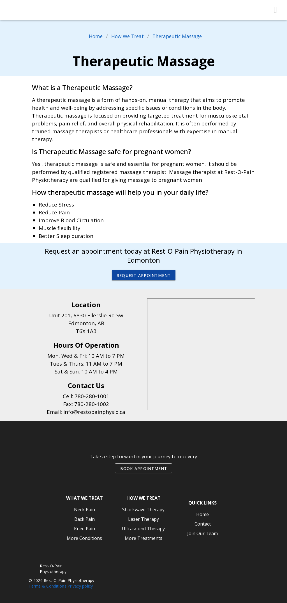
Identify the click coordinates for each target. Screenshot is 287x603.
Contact (203, 524)
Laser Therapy (143, 519)
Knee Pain (84, 529)
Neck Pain (84, 509)
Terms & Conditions (47, 586)
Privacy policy (80, 586)
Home (91, 36)
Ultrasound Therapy (143, 529)
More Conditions (84, 538)
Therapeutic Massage (179, 36)
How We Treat (126, 36)
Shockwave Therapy (143, 509)
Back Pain (84, 519)
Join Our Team (202, 533)
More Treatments (143, 538)
